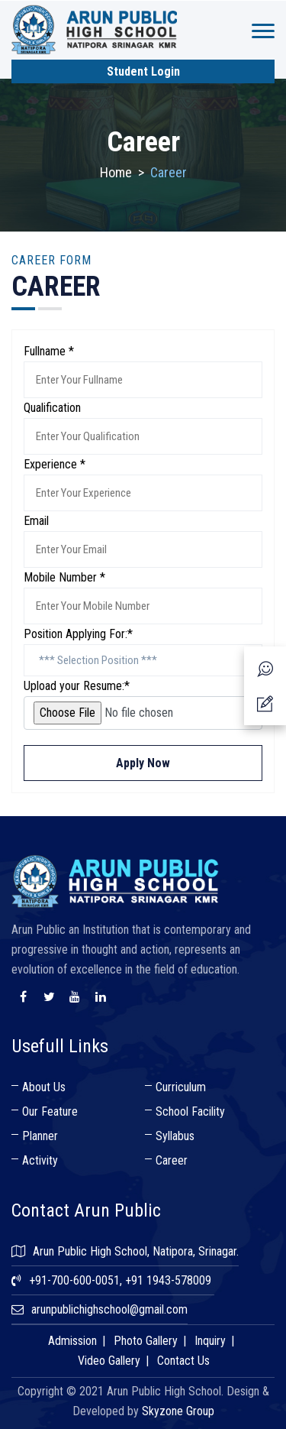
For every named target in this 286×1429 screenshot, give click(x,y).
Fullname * (49, 351)
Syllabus (175, 1136)
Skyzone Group (178, 1411)
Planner (40, 1136)
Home (116, 172)
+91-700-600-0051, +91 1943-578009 (120, 1280)
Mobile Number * (64, 577)
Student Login (143, 71)
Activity (40, 1160)
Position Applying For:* (78, 634)
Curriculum (181, 1087)
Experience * (54, 464)
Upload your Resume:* (77, 686)
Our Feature (50, 1111)
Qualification (52, 407)
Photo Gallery (146, 1340)
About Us (44, 1087)
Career (172, 1160)
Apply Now (143, 763)
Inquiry (210, 1340)
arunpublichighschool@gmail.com (109, 1309)
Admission (72, 1340)
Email (36, 521)
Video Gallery (109, 1360)
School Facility (190, 1111)
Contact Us (183, 1360)
